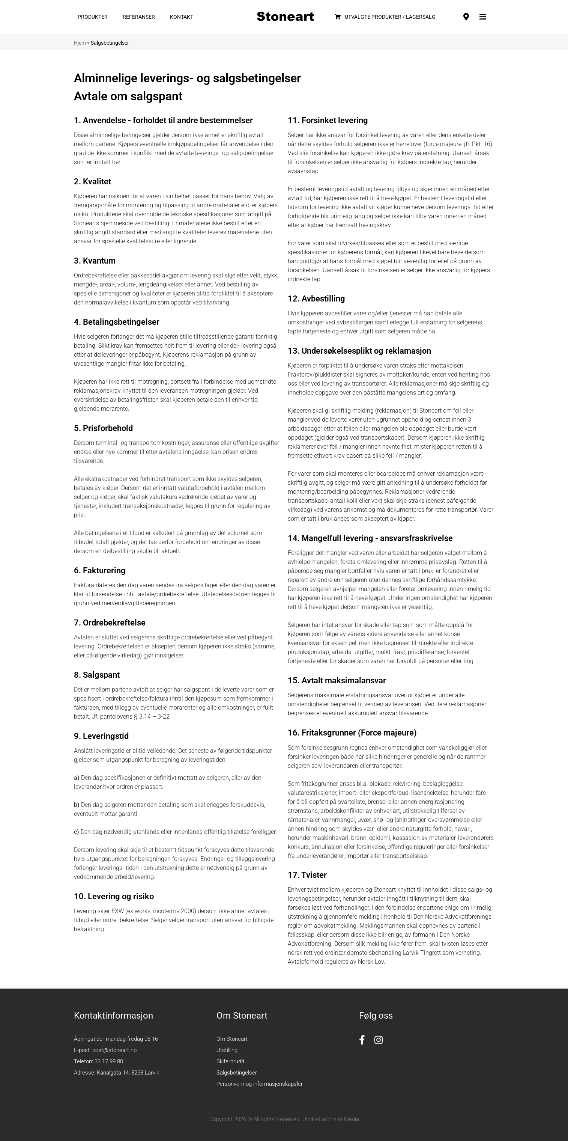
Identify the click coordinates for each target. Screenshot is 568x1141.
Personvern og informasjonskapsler (259, 1084)
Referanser (139, 17)
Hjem (80, 43)
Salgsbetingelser (236, 1072)
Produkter (93, 17)
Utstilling (226, 1050)
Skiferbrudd (230, 1061)
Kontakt (181, 17)
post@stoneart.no (114, 1050)
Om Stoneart (232, 1038)
